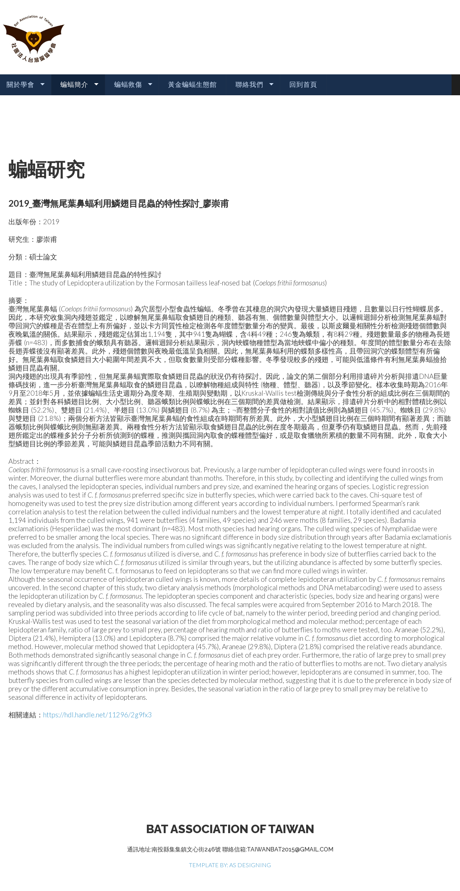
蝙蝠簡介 (74, 84)
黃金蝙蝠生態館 (192, 84)
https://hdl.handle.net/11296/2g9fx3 (97, 715)
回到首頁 (303, 84)
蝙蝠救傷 (128, 84)
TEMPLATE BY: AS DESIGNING (230, 864)
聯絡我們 (249, 84)
